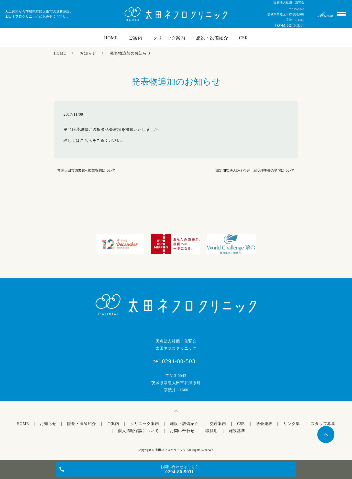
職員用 (211, 431)
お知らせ (88, 53)
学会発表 (264, 424)
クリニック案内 (169, 37)
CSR (243, 37)
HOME (111, 37)
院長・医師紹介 (81, 424)
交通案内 (218, 424)
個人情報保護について (138, 431)
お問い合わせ (182, 431)
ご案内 (136, 37)
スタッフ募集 (323, 424)
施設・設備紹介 (212, 37)
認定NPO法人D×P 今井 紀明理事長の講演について (255, 170)
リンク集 (291, 424)
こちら (86, 140)
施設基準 (237, 431)
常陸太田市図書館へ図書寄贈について (86, 170)
